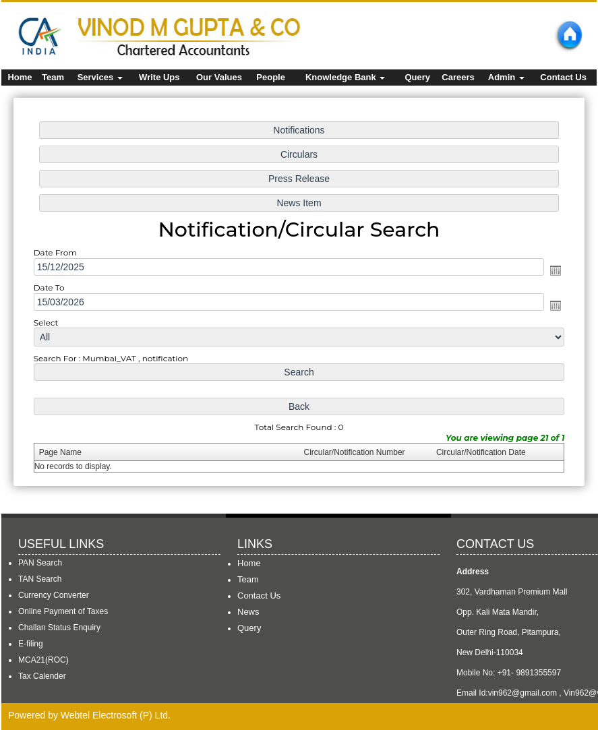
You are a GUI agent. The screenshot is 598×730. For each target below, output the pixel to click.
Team (53, 77)
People (270, 77)
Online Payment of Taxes (63, 611)
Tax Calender (42, 676)
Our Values (219, 77)
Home (19, 77)
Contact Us (563, 77)
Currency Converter (53, 595)
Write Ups (159, 77)
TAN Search (39, 579)
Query (417, 77)
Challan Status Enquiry (59, 627)
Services (100, 77)
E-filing (30, 643)
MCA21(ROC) (43, 660)
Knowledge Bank (345, 77)
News (248, 612)
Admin (506, 77)
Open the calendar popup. (545, 271)
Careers (458, 77)
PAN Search (40, 563)
